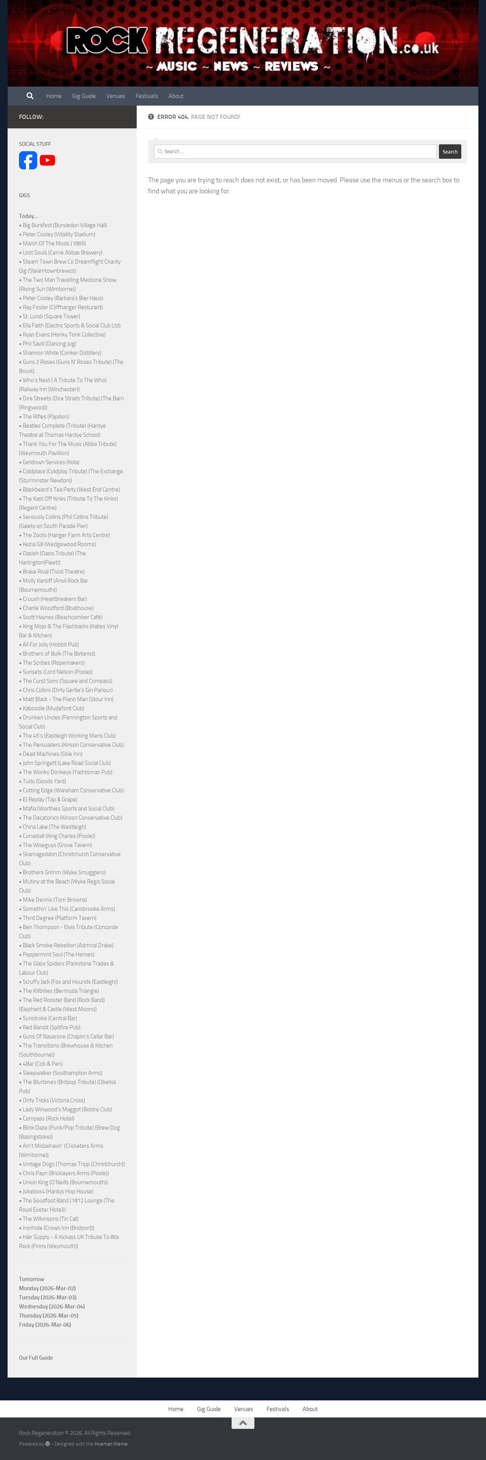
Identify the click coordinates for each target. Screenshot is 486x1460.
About (176, 96)
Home (54, 96)
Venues (115, 96)
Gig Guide (84, 96)
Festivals (147, 96)
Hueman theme (111, 1444)
